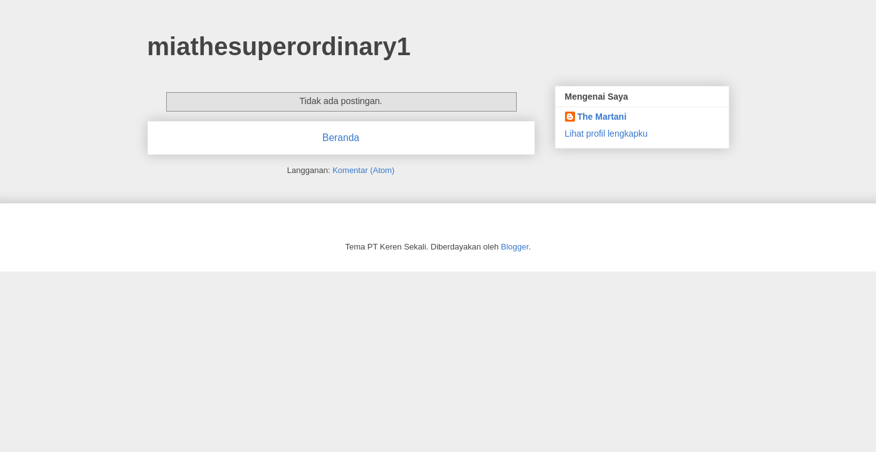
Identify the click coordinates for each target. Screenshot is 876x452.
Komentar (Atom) (363, 170)
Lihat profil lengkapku (606, 134)
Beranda (340, 137)
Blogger (515, 246)
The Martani (602, 117)
